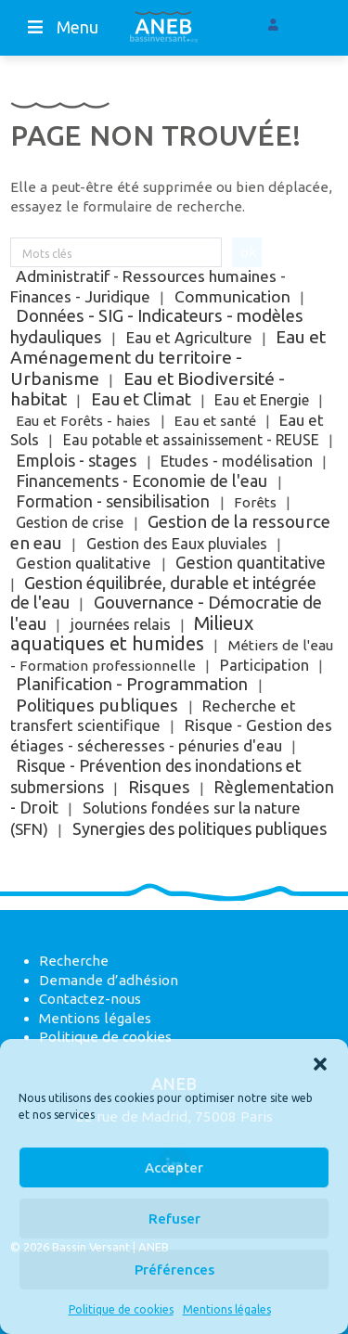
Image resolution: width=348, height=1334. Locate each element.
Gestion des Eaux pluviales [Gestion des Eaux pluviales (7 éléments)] (176, 543)
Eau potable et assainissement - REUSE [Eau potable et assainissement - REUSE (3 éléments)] (191, 439)
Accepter (174, 1167)
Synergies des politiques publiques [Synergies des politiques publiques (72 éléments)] (199, 828)
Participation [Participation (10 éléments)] (264, 665)
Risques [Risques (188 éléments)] (159, 786)
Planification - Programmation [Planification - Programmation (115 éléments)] (132, 684)
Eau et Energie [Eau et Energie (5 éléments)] (261, 399)
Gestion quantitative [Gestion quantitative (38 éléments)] (250, 562)
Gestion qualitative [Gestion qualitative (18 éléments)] (83, 562)
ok (248, 252)
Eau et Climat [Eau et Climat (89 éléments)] (141, 399)
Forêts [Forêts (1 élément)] (255, 502)
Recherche (74, 960)
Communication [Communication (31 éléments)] (232, 296)
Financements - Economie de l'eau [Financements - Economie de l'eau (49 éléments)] (141, 480)
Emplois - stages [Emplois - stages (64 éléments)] (76, 460)
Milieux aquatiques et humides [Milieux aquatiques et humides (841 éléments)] (131, 633)
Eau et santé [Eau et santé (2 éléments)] (215, 421)
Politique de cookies (121, 1309)
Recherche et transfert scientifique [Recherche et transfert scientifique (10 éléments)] (152, 716)
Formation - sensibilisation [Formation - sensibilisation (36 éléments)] (113, 501)
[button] (320, 1062)
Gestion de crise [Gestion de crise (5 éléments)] (69, 522)
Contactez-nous (90, 999)
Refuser (174, 1218)
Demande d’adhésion (108, 980)
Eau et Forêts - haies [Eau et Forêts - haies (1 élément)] (83, 421)
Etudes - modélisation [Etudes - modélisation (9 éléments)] (237, 461)
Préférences (174, 1269)
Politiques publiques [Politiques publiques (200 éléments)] (97, 705)
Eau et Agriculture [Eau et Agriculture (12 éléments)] (189, 337)
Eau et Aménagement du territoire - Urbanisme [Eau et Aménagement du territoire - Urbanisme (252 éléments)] (167, 358)
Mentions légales (227, 1309)
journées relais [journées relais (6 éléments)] (121, 624)
